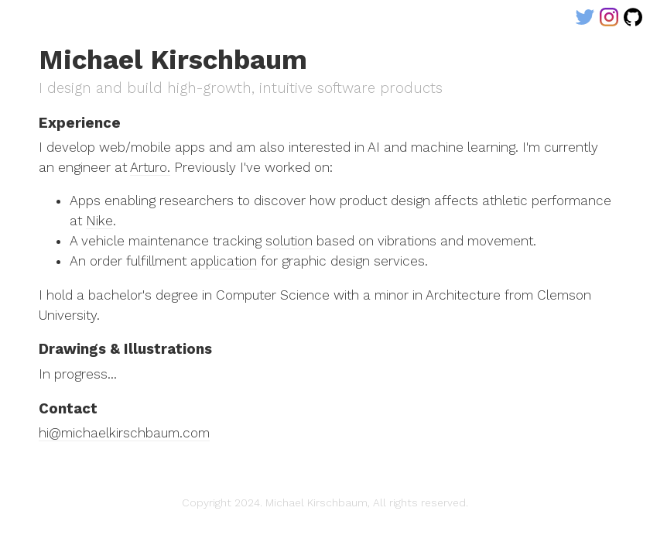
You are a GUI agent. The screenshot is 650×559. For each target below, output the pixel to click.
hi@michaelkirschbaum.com (124, 433)
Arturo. (150, 167)
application (223, 261)
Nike (99, 220)
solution (289, 241)
